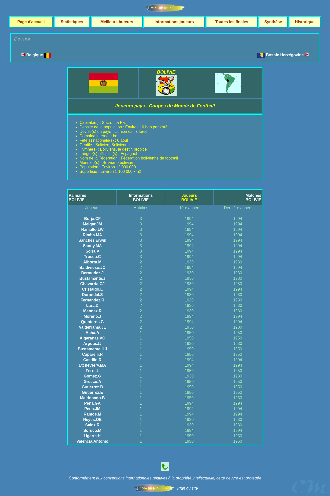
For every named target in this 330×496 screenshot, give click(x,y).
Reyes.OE (92, 419)
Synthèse (273, 22)
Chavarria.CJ (92, 284)
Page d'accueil (31, 22)
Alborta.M (92, 262)
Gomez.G (92, 376)
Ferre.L (92, 371)
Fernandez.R (92, 300)
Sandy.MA (92, 246)
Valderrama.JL (92, 327)
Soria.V (92, 251)
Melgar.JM (92, 224)
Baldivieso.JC (92, 267)
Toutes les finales (231, 22)
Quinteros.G (92, 322)
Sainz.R (92, 425)
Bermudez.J (92, 273)
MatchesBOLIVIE (253, 197)
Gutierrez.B (92, 387)
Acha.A (92, 333)
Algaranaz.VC (92, 338)
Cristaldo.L (92, 289)
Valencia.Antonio (92, 441)
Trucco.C (92, 257)
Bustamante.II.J (92, 349)
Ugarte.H (92, 436)
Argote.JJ (92, 343)
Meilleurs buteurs (117, 22)
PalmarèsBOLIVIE (77, 197)
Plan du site (187, 488)
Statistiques (72, 22)
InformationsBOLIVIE (141, 197)
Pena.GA (92, 403)
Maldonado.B (92, 398)
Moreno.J (92, 316)
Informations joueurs (174, 22)
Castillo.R (92, 360)
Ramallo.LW (92, 229)
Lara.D (92, 305)
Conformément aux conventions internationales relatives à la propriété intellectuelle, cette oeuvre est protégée (165, 478)
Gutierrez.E (92, 392)
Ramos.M (92, 414)
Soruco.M (92, 430)
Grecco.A (92, 381)
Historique (304, 22)
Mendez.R (92, 311)
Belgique (36, 55)
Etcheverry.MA (92, 365)
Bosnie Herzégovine (287, 55)
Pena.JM (92, 409)
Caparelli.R (92, 354)
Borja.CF (92, 219)
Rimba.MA (92, 235)
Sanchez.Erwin (92, 240)
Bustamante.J (92, 278)
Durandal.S (92, 295)
